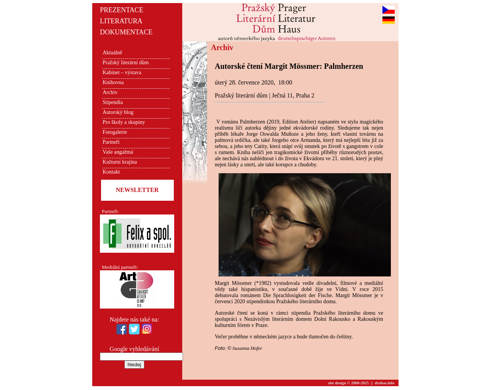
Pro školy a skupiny (124, 122)
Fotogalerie (115, 132)
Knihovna (113, 82)
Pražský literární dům (126, 62)
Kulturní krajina (120, 162)
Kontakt (111, 172)
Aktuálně (112, 52)
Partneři (111, 142)
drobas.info (385, 383)
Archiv (110, 92)
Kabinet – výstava (122, 72)
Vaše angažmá (118, 152)
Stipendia (113, 102)
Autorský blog (118, 112)
